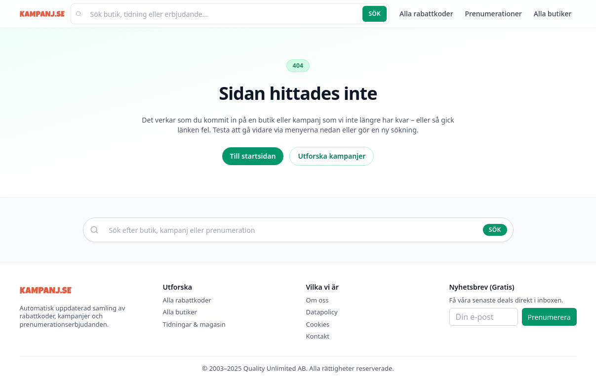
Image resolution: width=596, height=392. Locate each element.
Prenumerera (549, 317)
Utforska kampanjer (331, 156)
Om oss (317, 300)
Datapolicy (322, 311)
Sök (374, 13)
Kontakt (318, 336)
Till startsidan (253, 156)
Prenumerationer (493, 13)
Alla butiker (553, 13)
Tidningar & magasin (194, 324)
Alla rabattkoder (426, 13)
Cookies (318, 324)
